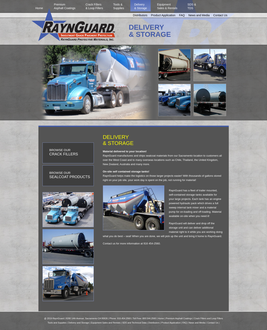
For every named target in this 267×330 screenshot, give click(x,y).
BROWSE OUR (63, 152)
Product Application (163, 15)
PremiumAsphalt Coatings (64, 6)
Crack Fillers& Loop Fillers (94, 6)
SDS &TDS (191, 6)
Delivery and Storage (78, 322)
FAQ (182, 15)
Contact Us (220, 15)
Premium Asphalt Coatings (179, 318)
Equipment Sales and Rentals (105, 322)
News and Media (198, 15)
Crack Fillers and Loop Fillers (208, 318)
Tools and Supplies (57, 322)
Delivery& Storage (140, 6)
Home (39, 6)
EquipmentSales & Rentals (167, 6)
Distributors (140, 15)
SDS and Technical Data (134, 322)
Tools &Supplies (118, 6)
